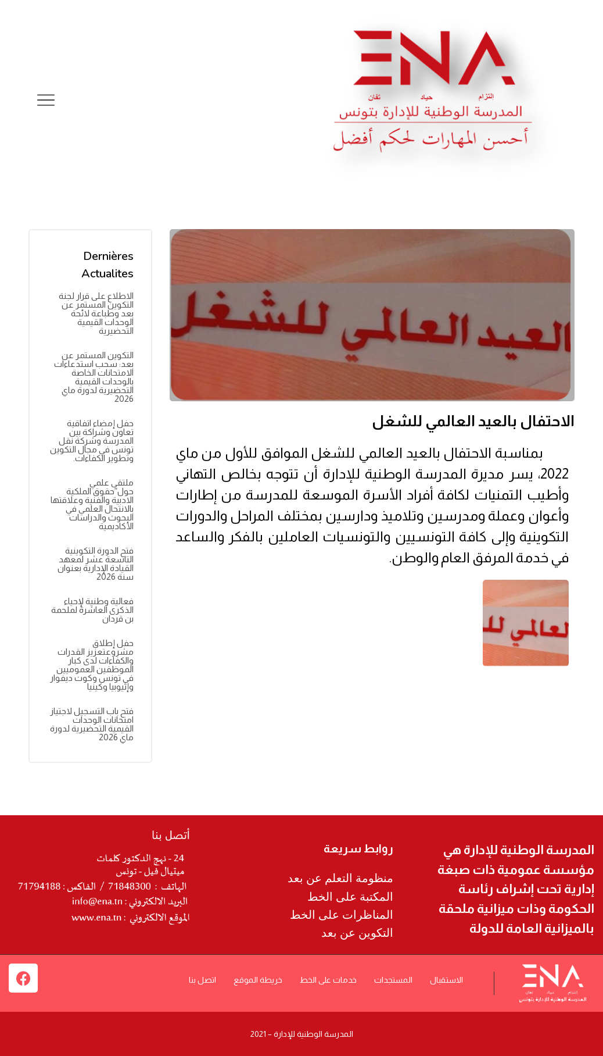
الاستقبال (446, 979)
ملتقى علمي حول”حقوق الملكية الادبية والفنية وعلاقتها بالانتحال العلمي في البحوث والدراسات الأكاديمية (92, 504)
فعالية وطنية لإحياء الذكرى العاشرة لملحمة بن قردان (92, 610)
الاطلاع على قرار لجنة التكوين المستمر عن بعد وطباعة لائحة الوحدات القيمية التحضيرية (96, 313)
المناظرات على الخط (341, 914)
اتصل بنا (202, 979)
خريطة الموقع (258, 979)
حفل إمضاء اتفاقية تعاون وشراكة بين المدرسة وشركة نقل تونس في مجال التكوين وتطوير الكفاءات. (92, 440)
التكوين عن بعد (357, 932)
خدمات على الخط (328, 979)
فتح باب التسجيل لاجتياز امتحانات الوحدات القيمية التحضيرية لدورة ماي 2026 (92, 724)
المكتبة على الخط (350, 896)
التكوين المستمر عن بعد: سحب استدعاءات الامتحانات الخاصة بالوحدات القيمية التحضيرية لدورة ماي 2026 (94, 377)
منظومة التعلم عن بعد (340, 878)
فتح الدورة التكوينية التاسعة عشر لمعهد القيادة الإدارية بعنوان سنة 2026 (96, 563)
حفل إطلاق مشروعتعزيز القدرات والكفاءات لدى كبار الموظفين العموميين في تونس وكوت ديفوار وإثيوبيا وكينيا (92, 664)
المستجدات (393, 979)
